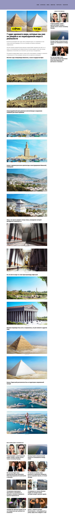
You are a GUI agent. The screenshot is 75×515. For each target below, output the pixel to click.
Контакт (61, 513)
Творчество (58, 2)
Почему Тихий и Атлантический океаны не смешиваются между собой (36, 452)
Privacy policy (66, 513)
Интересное (42, 2)
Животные (53, 2)
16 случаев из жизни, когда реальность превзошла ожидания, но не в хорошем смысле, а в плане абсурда (37, 470)
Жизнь (48, 2)
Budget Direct (27, 78)
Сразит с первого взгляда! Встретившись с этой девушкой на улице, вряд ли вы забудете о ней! (37, 506)
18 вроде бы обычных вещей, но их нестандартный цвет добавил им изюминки (16, 506)
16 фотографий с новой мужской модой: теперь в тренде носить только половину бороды (16, 452)
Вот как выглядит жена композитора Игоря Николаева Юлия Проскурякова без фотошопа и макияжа (16, 470)
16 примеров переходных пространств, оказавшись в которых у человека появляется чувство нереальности (15, 489)
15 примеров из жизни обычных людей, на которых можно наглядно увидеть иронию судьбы (37, 488)
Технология (65, 2)
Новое (38, 2)
